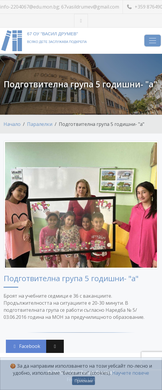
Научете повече (130, 373)
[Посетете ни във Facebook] (81, 20)
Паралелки (39, 124)
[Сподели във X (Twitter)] (55, 346)
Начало (12, 124)
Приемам (83, 381)
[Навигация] (152, 40)
